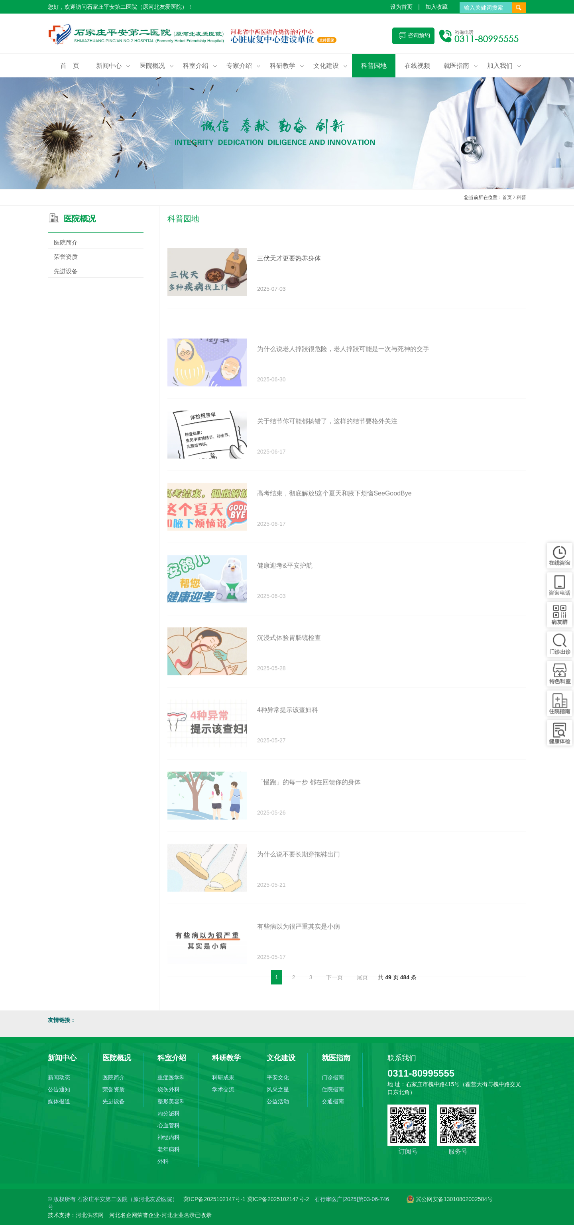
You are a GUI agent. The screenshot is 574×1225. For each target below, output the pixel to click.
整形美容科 (171, 1101)
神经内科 (168, 1137)
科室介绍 (200, 65)
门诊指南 (333, 1077)
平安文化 (278, 1077)
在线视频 (417, 65)
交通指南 (333, 1101)
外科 (163, 1161)
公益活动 (278, 1101)
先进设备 (96, 271)
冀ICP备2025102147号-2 (278, 1199)
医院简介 (96, 243)
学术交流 (223, 1089)
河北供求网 (90, 1215)
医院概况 (157, 65)
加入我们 (504, 65)
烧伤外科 (168, 1089)
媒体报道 (59, 1101)
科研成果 (223, 1077)
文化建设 (330, 65)
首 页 (69, 65)
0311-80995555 (420, 1073)
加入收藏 (436, 7)
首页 (507, 198)
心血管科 (168, 1125)
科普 (521, 198)
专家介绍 (243, 65)
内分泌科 (168, 1113)
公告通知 (59, 1089)
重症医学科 (171, 1077)
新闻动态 (59, 1077)
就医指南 (461, 65)
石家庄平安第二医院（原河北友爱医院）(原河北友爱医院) (197, 35)
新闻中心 (113, 65)
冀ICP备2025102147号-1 (215, 1199)
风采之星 (278, 1089)
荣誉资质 (96, 257)
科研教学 (287, 65)
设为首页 (401, 7)
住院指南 (333, 1089)
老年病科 (168, 1149)
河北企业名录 (178, 1215)
